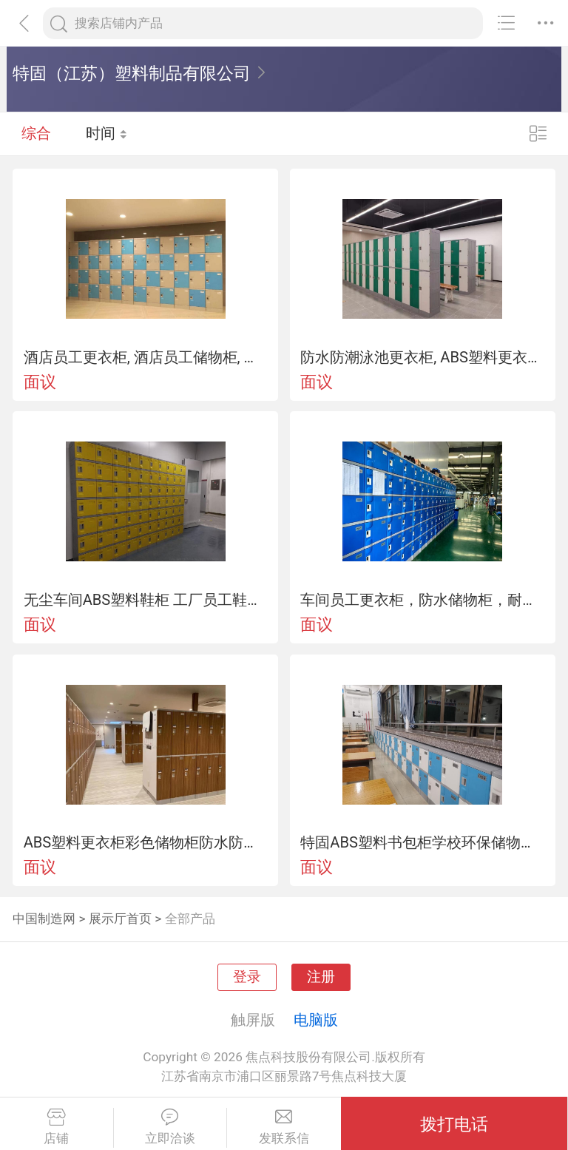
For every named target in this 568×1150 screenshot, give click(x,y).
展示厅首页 (120, 918)
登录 (247, 977)
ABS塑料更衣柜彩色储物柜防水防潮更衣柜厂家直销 (146, 842)
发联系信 (284, 1127)
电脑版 (316, 1020)
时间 (107, 133)
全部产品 (190, 918)
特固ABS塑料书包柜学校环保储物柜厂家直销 (422, 842)
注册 (321, 977)
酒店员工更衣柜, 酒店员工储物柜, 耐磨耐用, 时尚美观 (146, 357)
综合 (36, 133)
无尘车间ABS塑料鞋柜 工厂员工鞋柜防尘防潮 (146, 599)
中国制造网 (44, 918)
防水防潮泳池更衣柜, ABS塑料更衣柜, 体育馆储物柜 (422, 357)
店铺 (56, 1127)
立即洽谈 (170, 1127)
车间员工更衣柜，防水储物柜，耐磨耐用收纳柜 (422, 599)
